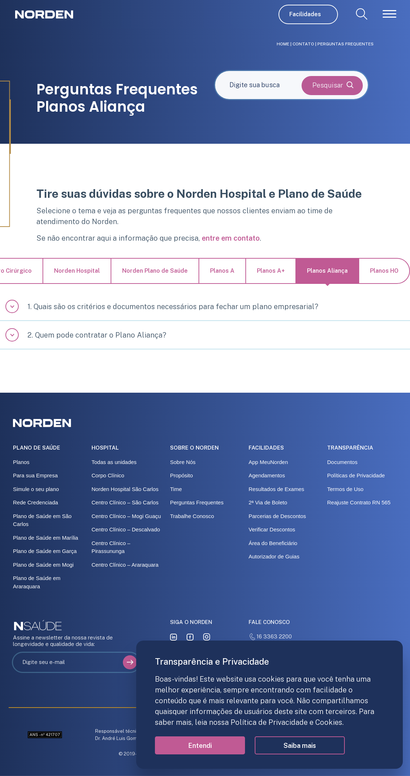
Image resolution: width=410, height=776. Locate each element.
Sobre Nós (183, 462)
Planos (21, 462)
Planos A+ (271, 270)
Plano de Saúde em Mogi (43, 565)
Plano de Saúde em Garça (45, 551)
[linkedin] (173, 637)
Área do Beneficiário (273, 543)
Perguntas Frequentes (196, 502)
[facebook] (190, 637)
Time (176, 489)
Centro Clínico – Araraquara (125, 565)
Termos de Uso (345, 489)
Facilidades (305, 14)
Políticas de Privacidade (356, 475)
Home (283, 43)
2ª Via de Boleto (268, 502)
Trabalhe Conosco (192, 516)
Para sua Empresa (35, 475)
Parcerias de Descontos (277, 516)
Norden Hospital (77, 270)
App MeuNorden (268, 462)
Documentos (342, 462)
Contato (303, 43)
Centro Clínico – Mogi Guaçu (126, 516)
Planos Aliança (327, 270)
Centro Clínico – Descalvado (126, 529)
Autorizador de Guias (274, 556)
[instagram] (206, 637)
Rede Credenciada (35, 502)
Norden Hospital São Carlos (125, 489)
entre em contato (231, 238)
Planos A (222, 270)
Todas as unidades (114, 462)
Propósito (181, 475)
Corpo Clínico (108, 475)
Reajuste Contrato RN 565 (359, 502)
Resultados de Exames (276, 489)
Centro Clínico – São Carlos (125, 502)
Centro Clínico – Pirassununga (111, 547)
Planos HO (384, 270)
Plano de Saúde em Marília (45, 538)
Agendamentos (267, 475)
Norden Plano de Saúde (155, 270)
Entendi (200, 745)
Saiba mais (300, 745)
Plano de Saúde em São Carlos (42, 520)
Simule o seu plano (36, 489)
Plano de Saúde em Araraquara (37, 582)
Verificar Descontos (272, 529)
